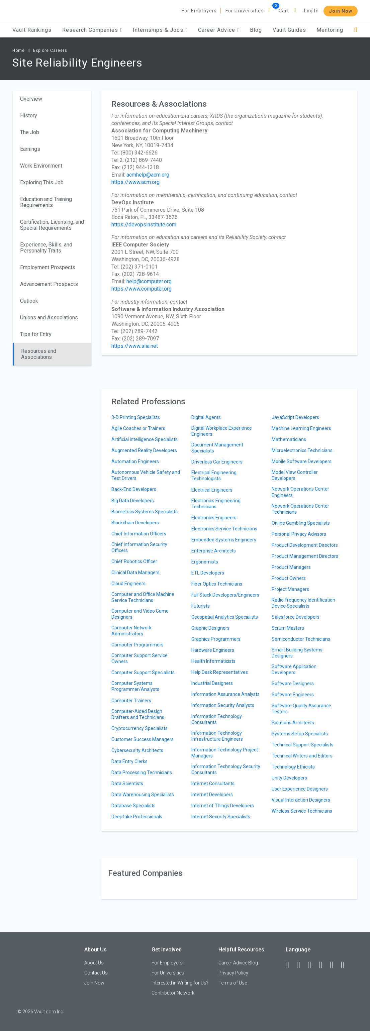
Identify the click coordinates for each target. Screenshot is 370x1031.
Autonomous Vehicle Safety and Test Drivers (145, 475)
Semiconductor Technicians (301, 639)
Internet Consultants (213, 783)
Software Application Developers (294, 669)
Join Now (340, 11)
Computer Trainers (131, 700)
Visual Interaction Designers (301, 800)
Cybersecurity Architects (137, 750)
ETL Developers (207, 573)
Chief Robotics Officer (134, 561)
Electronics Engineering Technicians (216, 503)
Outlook (29, 301)
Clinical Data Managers (135, 572)
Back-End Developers (133, 489)
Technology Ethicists (293, 766)
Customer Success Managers (142, 739)
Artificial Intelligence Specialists (144, 439)
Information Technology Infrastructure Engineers (217, 736)
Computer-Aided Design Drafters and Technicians (137, 714)
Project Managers (290, 589)
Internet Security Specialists (220, 816)
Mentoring (329, 30)
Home (18, 50)
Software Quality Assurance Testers (301, 708)
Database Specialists (133, 805)
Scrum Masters (288, 628)
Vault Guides (289, 30)
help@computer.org (149, 281)
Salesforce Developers (295, 617)
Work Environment (41, 166)
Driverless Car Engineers (217, 462)
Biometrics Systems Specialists (144, 511)
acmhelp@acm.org (147, 175)
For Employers (199, 10)
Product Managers (291, 567)
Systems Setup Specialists (300, 733)
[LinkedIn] (301, 965)
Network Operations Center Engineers (300, 492)
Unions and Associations (49, 317)
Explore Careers (50, 50)
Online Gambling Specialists (301, 523)
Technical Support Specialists (303, 744)
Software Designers (293, 683)
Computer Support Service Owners (139, 658)
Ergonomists (204, 561)
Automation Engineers (135, 461)
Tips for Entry (36, 334)
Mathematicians (289, 439)
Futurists (200, 606)
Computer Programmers (137, 644)
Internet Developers (212, 794)
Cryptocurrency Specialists (139, 728)
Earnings (30, 149)
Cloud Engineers (128, 583)
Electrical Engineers (212, 490)
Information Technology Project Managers (224, 752)
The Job (29, 132)
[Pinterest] (334, 965)
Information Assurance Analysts (225, 694)
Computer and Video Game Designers (140, 614)
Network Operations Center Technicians (300, 509)
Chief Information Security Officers (139, 547)
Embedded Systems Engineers (223, 539)
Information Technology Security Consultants (225, 769)
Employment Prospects (47, 267)
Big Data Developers (132, 500)
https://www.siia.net (134, 346)
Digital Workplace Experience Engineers (221, 431)
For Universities (244, 10)
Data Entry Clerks (129, 761)
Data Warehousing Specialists (142, 794)
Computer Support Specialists (143, 672)
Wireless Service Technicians (302, 811)
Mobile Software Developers (302, 461)
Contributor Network (173, 993)
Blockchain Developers (135, 522)
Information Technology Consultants (216, 719)
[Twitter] (312, 965)
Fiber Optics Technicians (216, 584)
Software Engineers (293, 694)
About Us (94, 962)
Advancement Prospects (49, 284)
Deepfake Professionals (136, 816)
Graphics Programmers (216, 639)
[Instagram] (323, 965)
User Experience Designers (300, 789)
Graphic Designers (210, 628)
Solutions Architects (293, 722)
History (28, 115)
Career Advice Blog (238, 962)
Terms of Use (232, 983)
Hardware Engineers (212, 650)
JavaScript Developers (295, 417)
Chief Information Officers (138, 533)
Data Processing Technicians (141, 772)
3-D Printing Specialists (135, 417)
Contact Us (96, 972)
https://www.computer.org (141, 289)
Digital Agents (206, 417)
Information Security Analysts (222, 705)
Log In (311, 10)
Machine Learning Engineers (301, 428)
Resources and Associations (38, 354)
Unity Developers (289, 778)
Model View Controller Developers (295, 475)
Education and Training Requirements (46, 202)
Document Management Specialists (217, 447)
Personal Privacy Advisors (299, 534)
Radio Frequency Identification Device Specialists (303, 603)
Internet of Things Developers (222, 805)
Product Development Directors (305, 545)
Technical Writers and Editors (302, 755)
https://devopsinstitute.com (143, 224)
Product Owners (289, 578)
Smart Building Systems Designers (297, 652)
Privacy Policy (233, 972)
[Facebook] (290, 965)
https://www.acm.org (135, 182)
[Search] (356, 30)
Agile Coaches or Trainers (138, 428)
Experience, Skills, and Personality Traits (46, 247)
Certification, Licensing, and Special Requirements (52, 225)
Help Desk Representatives (219, 672)
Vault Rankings (32, 30)
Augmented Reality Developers (144, 450)
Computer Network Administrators (131, 630)
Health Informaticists (213, 661)
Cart (284, 10)
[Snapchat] (345, 965)
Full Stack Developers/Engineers (225, 595)
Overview (31, 99)
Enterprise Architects (213, 550)
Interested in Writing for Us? (180, 983)
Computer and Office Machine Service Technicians (142, 597)
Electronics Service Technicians (224, 528)
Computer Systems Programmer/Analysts (135, 686)
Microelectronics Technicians (302, 450)
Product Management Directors (305, 556)
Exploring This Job (42, 182)
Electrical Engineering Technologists (214, 475)
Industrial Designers (212, 683)
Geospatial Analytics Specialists (224, 617)
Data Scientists (127, 783)
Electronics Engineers (214, 517)
